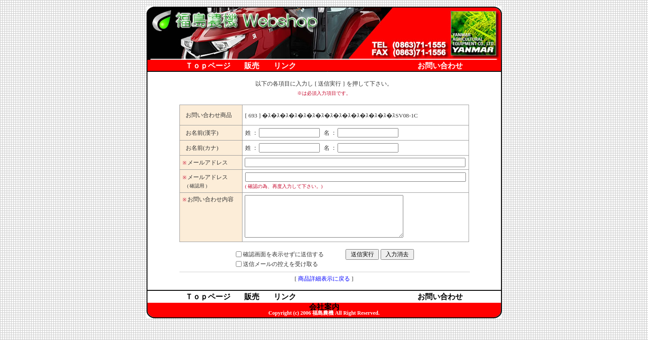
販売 (251, 66)
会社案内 (324, 76)
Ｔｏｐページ (208, 66)
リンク (285, 66)
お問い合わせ (440, 66)
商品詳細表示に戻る (324, 286)
